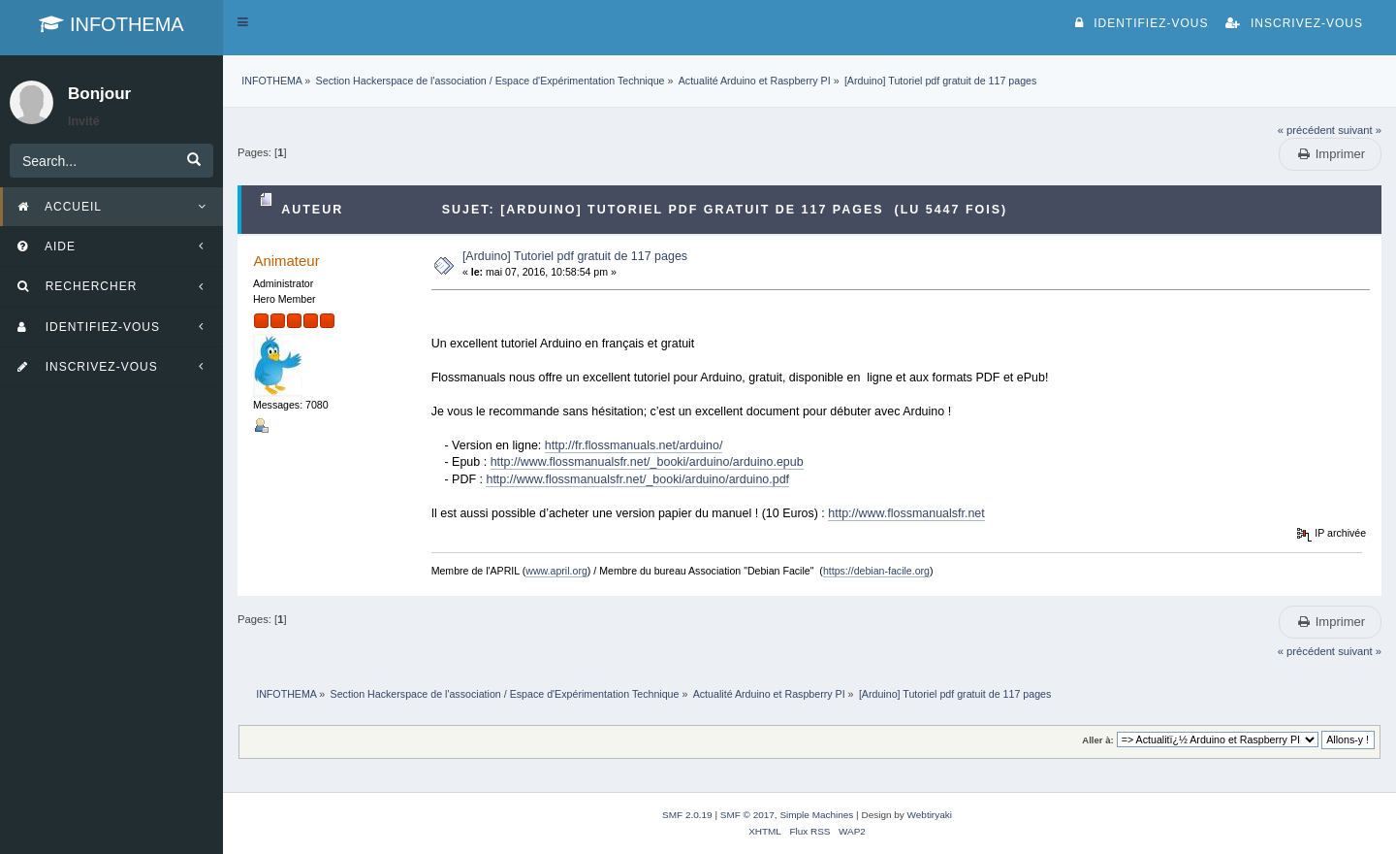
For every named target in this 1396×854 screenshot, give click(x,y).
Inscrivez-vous (1294, 23)
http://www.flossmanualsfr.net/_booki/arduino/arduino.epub (647, 462)
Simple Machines (816, 814)
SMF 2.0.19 (687, 814)
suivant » (1359, 130)
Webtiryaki (929, 814)
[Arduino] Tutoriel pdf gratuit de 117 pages (574, 256)
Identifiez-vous (1141, 23)
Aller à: (1097, 740)
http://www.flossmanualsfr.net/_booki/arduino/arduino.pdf (637, 479)
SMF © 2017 (747, 814)
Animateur (286, 260)
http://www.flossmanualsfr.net (906, 513)
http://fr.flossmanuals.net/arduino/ (634, 445)
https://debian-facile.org (876, 570)
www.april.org (556, 570)
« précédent (1306, 130)
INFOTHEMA (111, 24)
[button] (243, 22)
